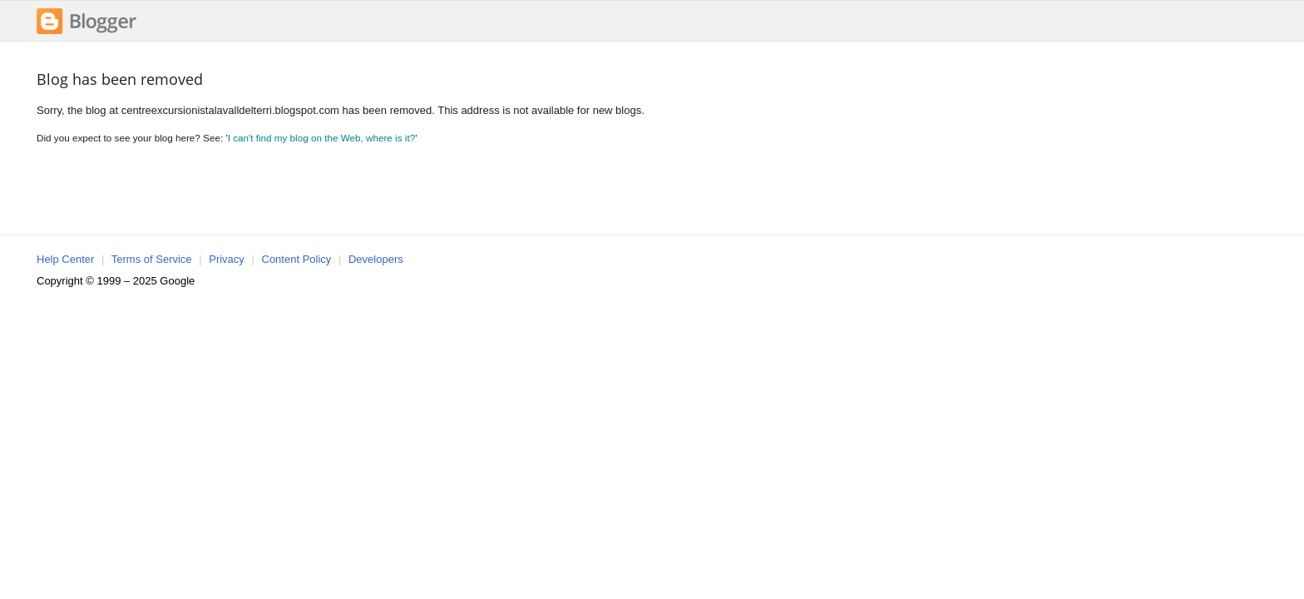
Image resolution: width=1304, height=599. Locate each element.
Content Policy (297, 259)
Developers (375, 259)
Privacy (226, 259)
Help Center (65, 259)
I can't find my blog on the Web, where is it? (322, 137)
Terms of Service (151, 259)
